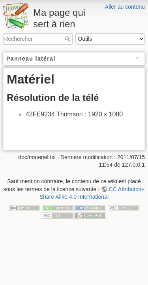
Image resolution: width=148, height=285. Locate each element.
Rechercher (68, 39)
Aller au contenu (125, 7)
